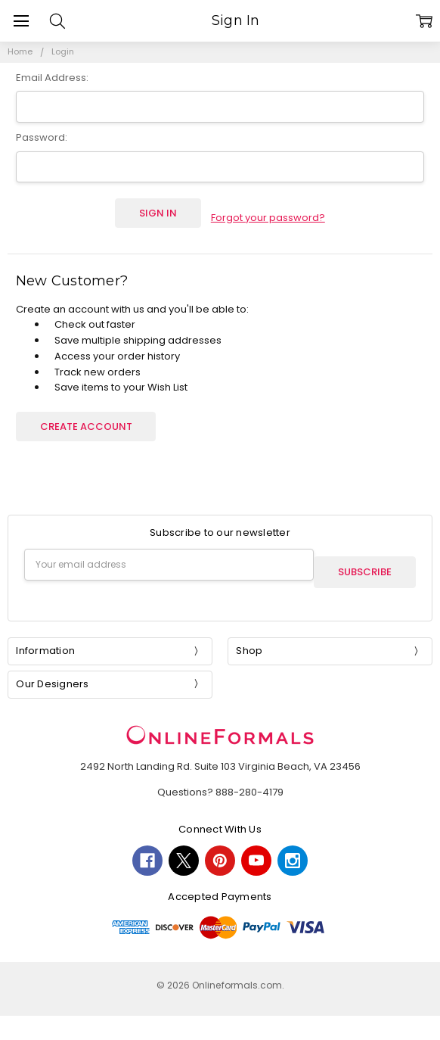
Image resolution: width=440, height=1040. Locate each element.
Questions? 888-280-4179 (220, 775)
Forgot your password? (268, 212)
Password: (41, 137)
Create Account (86, 416)
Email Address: (52, 77)
